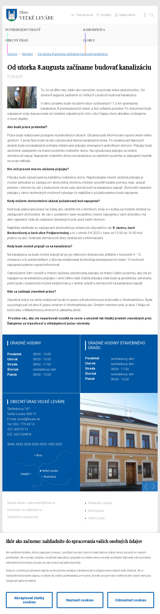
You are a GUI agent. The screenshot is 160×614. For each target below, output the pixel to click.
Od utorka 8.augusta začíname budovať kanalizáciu (73, 74)
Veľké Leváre (36, 15)
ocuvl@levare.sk (28, 439)
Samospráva (103, 34)
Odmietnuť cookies (130, 600)
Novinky (27, 74)
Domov (12, 74)
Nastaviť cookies (80, 600)
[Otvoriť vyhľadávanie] (152, 15)
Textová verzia (84, 15)
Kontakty (106, 15)
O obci (96, 55)
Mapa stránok (127, 15)
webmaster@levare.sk (41, 523)
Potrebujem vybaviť (35, 34)
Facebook (145, 15)
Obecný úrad (26, 55)
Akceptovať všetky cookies (29, 600)
